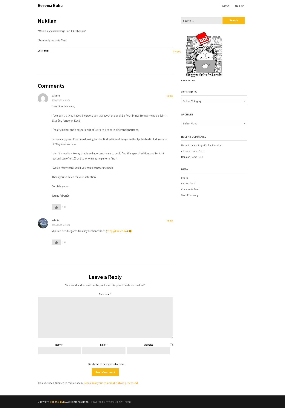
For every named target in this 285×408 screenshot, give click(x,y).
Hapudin (185, 145)
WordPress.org (189, 195)
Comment (105, 294)
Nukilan (239, 5)
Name (59, 344)
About (225, 5)
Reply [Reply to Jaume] (170, 95)
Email (104, 344)
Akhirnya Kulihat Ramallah (208, 145)
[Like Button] (56, 207)
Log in (184, 177)
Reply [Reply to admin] (170, 220)
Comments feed (190, 189)
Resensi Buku (50, 5)
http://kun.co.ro (117, 231)
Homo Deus (198, 151)
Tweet (177, 51)
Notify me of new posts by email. (106, 364)
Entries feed (188, 183)
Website (148, 344)
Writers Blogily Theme (118, 402)
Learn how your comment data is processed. (111, 383)
